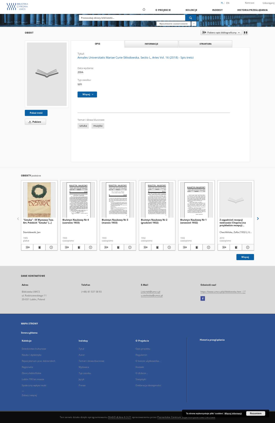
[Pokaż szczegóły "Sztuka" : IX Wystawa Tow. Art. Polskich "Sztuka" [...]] (51, 247)
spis (80, 84)
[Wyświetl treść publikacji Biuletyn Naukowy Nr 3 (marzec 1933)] (118, 247)
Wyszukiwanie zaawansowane (173, 23)
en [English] (228, 3)
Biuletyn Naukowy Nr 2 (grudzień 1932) (154, 221)
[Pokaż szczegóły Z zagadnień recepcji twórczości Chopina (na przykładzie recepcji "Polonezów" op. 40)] (247, 247)
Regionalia (27, 367)
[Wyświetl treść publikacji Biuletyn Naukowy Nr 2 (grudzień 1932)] (157, 247)
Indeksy (217, 10)
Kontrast (249, 2)
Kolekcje (191, 10)
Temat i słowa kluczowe (91, 361)
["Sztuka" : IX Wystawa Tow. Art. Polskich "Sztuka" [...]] (39, 200)
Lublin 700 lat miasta (33, 379)
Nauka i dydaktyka (31, 354)
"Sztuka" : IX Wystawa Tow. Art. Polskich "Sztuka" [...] (38, 221)
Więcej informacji (233, 413)
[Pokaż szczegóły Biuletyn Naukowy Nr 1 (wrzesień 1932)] (208, 247)
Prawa (82, 385)
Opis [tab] (97, 44)
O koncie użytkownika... (148, 361)
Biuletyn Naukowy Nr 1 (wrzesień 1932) (193, 221)
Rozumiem (256, 413)
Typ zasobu (85, 373)
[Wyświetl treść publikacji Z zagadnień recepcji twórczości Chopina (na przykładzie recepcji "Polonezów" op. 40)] (236, 247)
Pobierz (34, 122)
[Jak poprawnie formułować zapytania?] (193, 23)
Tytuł (81, 348)
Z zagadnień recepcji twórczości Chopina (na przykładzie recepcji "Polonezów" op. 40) (233, 222)
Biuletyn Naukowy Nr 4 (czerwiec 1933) (75, 221)
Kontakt (140, 367)
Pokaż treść (36, 112)
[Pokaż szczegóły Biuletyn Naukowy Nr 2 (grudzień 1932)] (169, 247)
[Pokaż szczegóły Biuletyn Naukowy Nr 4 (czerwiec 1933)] (90, 247)
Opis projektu (143, 348)
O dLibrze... (142, 373)
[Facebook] (203, 298)
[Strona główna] (143, 10)
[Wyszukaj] (190, 18)
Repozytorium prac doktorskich (38, 361)
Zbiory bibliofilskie (31, 373)
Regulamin (141, 354)
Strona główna (29, 332)
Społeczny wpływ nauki (34, 385)
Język (81, 379)
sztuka (83, 125)
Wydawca (84, 367)
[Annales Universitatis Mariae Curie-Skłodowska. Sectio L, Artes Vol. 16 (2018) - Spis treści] (47, 74)
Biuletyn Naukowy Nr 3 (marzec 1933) (115, 221)
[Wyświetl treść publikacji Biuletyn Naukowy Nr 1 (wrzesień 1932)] (196, 247)
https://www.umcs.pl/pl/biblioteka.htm (223, 291)
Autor (82, 354)
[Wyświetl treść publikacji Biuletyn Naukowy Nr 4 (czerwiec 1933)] (78, 247)
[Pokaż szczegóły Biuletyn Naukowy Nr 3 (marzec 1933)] (129, 247)
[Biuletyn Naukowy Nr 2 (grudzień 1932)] (157, 200)
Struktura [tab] (206, 43)
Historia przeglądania (252, 10)
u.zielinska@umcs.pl (152, 295)
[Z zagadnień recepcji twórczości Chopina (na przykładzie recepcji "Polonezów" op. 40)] (236, 200)
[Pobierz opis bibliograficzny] (27, 247)
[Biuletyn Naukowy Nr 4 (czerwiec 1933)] (79, 200)
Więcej (245, 257)
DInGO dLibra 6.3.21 (119, 417)
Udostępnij (269, 3)
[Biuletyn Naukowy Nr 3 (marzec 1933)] (118, 200)
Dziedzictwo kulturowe (34, 348)
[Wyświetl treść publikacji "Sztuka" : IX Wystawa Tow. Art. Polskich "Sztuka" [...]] (39, 247)
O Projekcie (163, 10)
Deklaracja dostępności (148, 385)
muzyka (97, 125)
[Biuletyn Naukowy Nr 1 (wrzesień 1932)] (196, 200)
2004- (81, 72)
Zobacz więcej (29, 395)
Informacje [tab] (151, 43)
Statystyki (141, 379)
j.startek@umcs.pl (150, 291)
